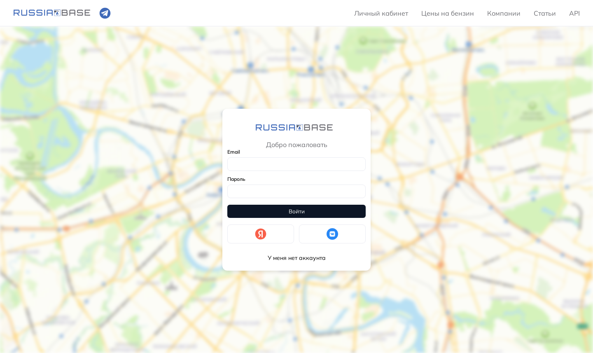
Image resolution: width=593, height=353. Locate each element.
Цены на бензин (447, 13)
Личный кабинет (381, 13)
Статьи (545, 13)
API (574, 13)
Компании (504, 13)
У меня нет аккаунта (297, 258)
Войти (297, 211)
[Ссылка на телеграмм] (105, 13)
